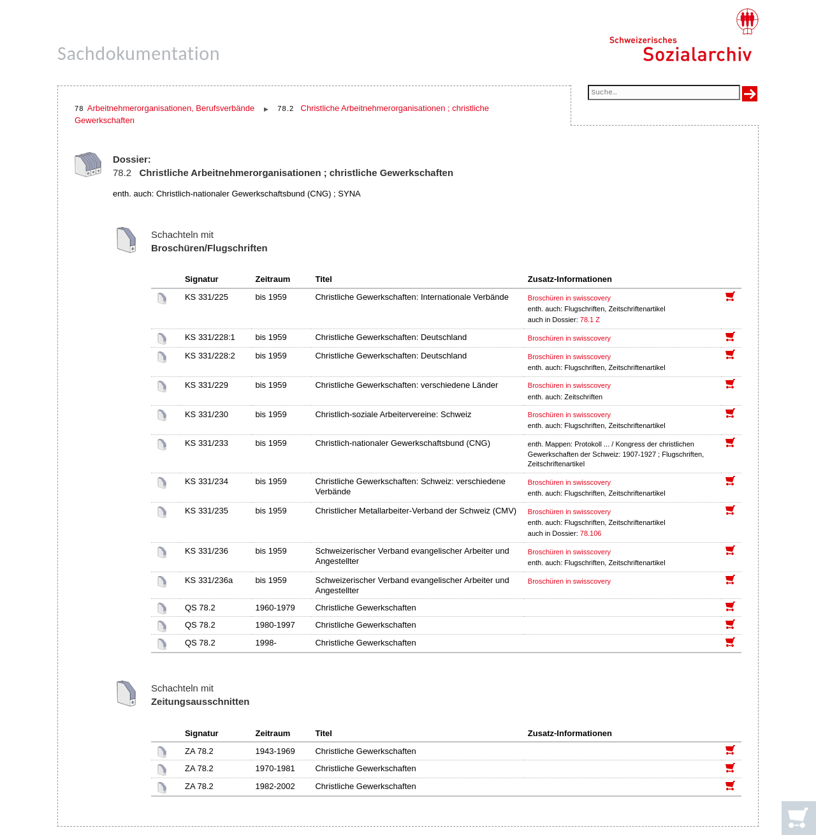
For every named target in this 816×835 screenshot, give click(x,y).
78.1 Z (590, 319)
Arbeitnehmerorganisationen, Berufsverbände (170, 108)
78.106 (592, 533)
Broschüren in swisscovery (569, 298)
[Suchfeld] (664, 93)
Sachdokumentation (138, 53)
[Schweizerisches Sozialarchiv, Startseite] (684, 35)
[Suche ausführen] (749, 93)
